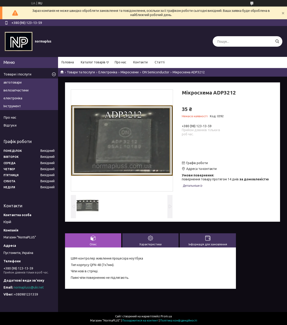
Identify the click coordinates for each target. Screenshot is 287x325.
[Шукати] (277, 41)
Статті (160, 62)
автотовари (12, 82)
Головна (68, 62)
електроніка (12, 98)
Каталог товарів (93, 62)
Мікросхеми (130, 72)
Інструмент (12, 106)
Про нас (120, 62)
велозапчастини (16, 90)
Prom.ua (166, 316)
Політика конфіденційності (178, 320)
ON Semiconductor (155, 72)
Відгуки (9, 125)
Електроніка (107, 72)
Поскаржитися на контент (140, 320)
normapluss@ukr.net (29, 287)
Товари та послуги (81, 72)
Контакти (140, 62)
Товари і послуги (17, 74)
